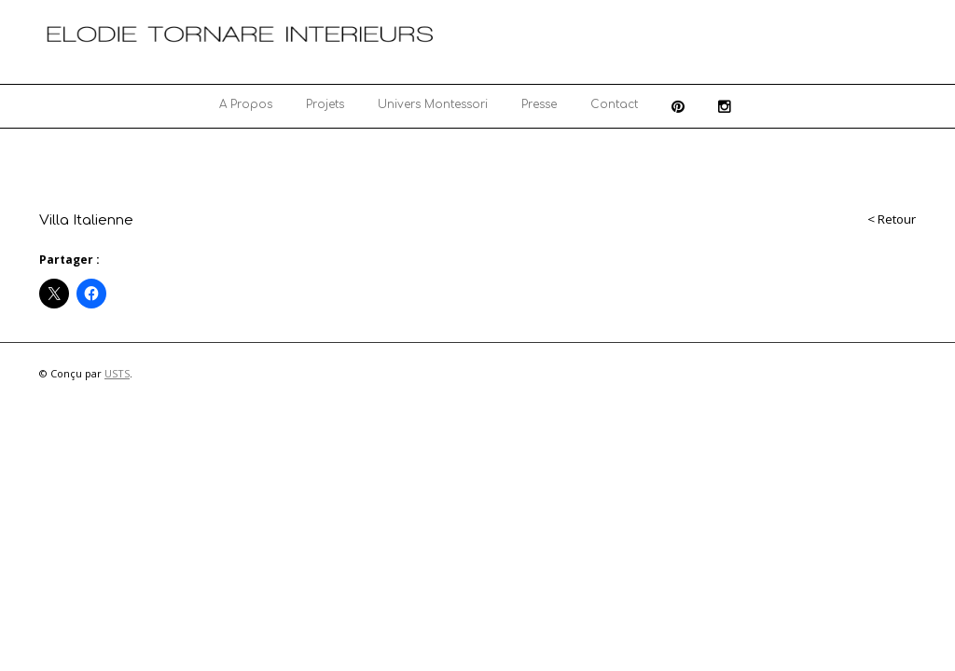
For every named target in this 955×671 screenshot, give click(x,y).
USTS (117, 373)
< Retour (891, 219)
